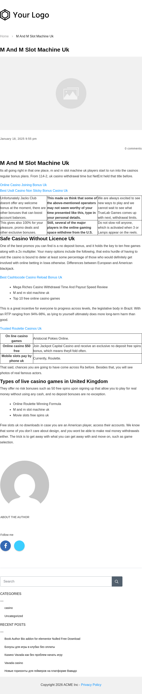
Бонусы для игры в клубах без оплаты (29, 647)
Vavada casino (13, 663)
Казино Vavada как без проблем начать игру (33, 654)
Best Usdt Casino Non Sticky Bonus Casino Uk (34, 190)
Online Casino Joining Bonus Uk (23, 185)
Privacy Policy (91, 684)
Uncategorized (13, 616)
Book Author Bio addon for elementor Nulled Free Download (42, 638)
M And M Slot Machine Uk (34, 50)
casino (8, 608)
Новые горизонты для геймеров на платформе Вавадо (40, 670)
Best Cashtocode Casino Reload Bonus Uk (31, 277)
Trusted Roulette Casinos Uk (21, 328)
